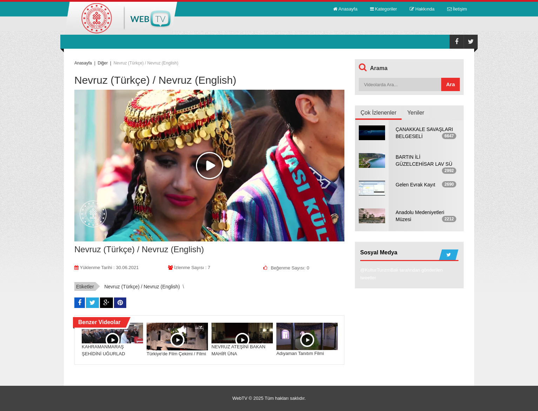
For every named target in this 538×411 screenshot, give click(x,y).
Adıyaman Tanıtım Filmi (300, 353)
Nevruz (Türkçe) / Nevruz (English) (142, 286)
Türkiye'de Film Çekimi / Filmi (176, 353)
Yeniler (415, 113)
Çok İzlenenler (378, 113)
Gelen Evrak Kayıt (415, 184)
